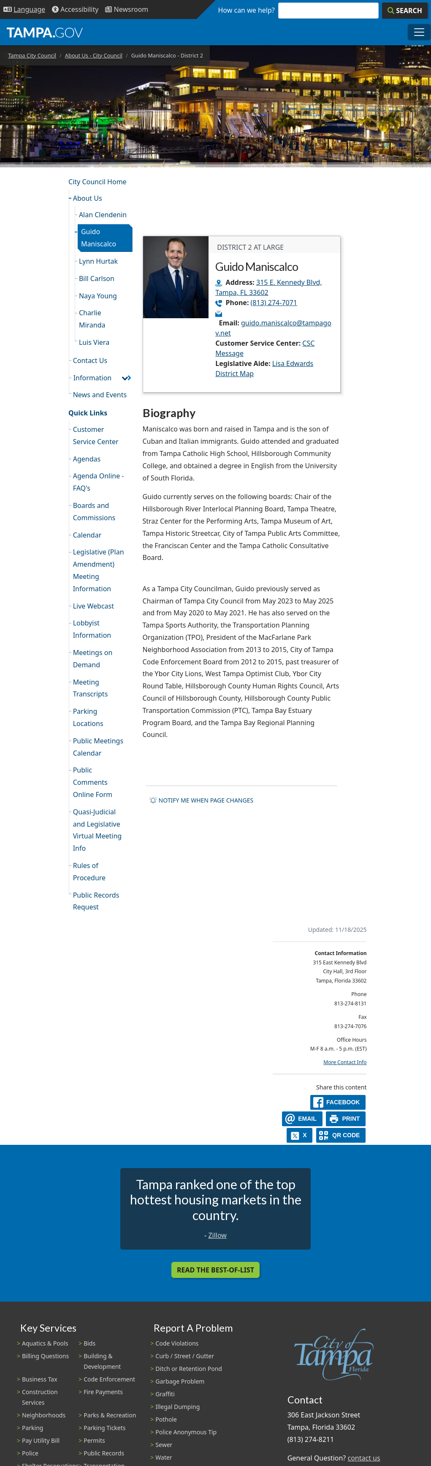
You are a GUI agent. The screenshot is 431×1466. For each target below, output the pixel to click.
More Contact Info (344, 1062)
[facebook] (338, 1102)
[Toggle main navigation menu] (419, 32)
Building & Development (102, 1361)
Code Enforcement (109, 1379)
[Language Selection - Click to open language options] (24, 9)
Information (92, 377)
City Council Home (97, 181)
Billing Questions (45, 1356)
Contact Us (90, 360)
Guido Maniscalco (98, 237)
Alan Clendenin (103, 214)
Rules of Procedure (89, 871)
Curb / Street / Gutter (184, 1356)
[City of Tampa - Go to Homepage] (45, 32)
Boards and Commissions (94, 511)
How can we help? (246, 10)
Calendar (87, 535)
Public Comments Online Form (92, 782)
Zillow (217, 1235)
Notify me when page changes (201, 800)
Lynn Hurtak (98, 261)
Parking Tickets (104, 1428)
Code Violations (176, 1343)
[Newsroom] (127, 9)
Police (30, 1453)
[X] (300, 1135)
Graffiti (164, 1394)
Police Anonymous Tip (186, 1432)
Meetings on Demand (93, 658)
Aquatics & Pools (45, 1343)
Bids (89, 1343)
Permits (94, 1440)
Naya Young (98, 295)
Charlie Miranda (92, 319)
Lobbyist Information (92, 629)
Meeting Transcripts (90, 688)
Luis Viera (94, 342)
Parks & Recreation (110, 1415)
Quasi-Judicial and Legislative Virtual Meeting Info (97, 830)
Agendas (86, 459)
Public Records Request (96, 901)
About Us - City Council (93, 55)
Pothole (166, 1419)
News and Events (100, 394)
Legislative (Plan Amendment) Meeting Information (98, 570)
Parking (32, 1428)
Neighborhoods (43, 1415)
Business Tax (39, 1379)
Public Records (104, 1453)
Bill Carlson (96, 278)
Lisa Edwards (292, 363)
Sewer (163, 1445)
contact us (363, 1458)
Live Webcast (93, 606)
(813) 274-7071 (274, 302)
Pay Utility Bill (41, 1440)
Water (163, 1457)
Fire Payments (103, 1392)
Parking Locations (88, 717)
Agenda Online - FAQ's (98, 482)
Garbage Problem (179, 1381)
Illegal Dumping (177, 1407)
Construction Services (40, 1397)
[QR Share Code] (341, 1135)
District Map (234, 373)
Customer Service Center (96, 435)
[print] (346, 1118)
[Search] (405, 11)
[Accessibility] (75, 9)
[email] (302, 1118)
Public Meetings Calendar (98, 747)
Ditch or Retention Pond (188, 1369)
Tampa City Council (32, 55)
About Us (87, 198)
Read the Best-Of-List (215, 1270)
